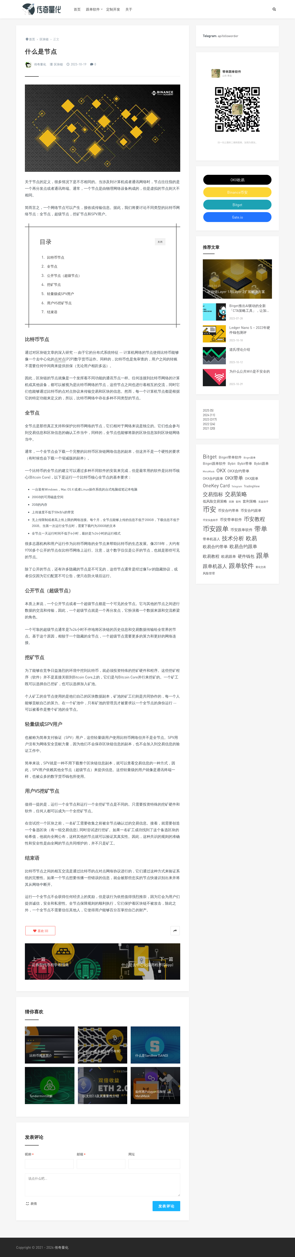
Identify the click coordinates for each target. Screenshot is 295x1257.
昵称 (29, 1154)
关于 (128, 9)
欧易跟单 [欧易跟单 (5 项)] (228, 556)
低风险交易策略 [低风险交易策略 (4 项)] (215, 501)
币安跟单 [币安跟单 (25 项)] (216, 528)
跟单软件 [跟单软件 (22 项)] (241, 565)
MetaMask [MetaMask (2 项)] (209, 471)
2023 (206, 419)
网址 (131, 1154)
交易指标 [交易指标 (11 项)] (213, 494)
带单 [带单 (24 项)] (260, 528)
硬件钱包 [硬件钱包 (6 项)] (246, 556)
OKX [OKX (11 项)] (221, 470)
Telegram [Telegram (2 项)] (237, 486)
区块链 (58, 64)
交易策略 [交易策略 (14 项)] (236, 494)
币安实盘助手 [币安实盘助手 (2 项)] (210, 519)
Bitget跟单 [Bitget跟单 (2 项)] (250, 457)
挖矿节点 (54, 284)
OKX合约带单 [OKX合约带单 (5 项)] (238, 471)
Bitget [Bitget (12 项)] (210, 456)
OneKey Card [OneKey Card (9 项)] (216, 485)
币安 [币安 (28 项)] (209, 509)
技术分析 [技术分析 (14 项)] (233, 538)
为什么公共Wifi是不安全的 (249, 371)
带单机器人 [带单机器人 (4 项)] (211, 539)
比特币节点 (55, 257)
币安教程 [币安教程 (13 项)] (254, 519)
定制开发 (113, 9)
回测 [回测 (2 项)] (231, 501)
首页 (77, 9)
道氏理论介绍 (239, 349)
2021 (206, 428)
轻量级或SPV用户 (60, 294)
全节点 (52, 266)
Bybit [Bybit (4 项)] (232, 463)
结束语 (52, 312)
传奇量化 (40, 64)
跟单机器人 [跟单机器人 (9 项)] (215, 566)
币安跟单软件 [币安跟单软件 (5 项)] (241, 529)
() (40, 931)
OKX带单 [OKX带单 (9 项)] (234, 478)
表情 (31, 1203)
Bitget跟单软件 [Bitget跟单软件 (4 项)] (214, 463)
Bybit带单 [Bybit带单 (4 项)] (244, 463)
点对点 (59, 359)
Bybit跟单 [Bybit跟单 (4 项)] (261, 463)
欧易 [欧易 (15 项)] (251, 538)
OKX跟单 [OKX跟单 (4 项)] (251, 478)
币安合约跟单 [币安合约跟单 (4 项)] (251, 510)
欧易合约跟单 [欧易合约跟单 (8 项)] (243, 546)
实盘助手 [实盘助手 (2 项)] (263, 501)
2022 (206, 424)
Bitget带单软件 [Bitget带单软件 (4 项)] (230, 457)
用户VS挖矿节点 (59, 303)
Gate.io (237, 217)
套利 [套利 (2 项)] (238, 501)
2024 (206, 415)
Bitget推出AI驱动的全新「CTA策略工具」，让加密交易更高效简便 (249, 310)
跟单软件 (93, 9)
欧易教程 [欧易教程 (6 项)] (211, 556)
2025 (206, 410)
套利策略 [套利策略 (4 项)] (250, 501)
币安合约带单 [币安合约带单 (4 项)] (228, 510)
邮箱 (81, 1154)
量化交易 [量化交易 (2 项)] (261, 566)
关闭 (160, 241)
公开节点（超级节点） (64, 275)
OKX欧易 (237, 180)
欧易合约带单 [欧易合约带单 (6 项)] (215, 546)
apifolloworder (228, 36)
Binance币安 (237, 192)
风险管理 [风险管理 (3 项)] (209, 573)
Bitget (237, 204)
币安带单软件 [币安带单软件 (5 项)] (231, 519)
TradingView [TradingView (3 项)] (252, 486)
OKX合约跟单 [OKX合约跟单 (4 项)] (213, 478)
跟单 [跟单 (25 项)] (262, 555)
